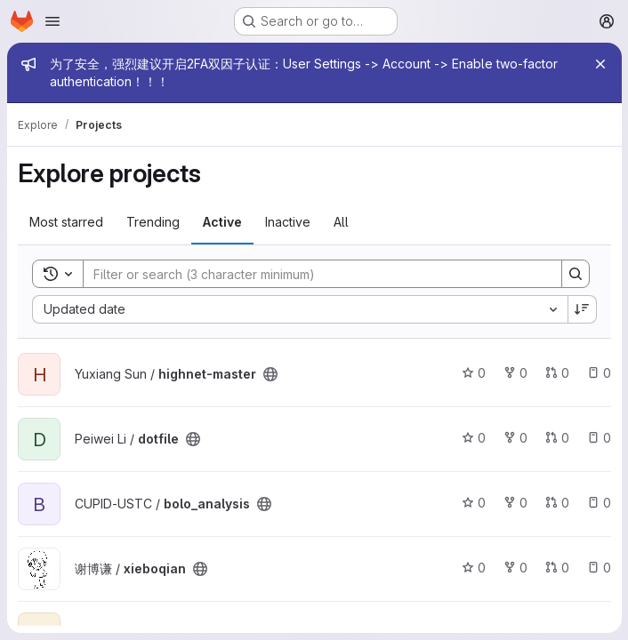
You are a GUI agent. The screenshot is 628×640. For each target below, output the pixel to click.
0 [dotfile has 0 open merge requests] (556, 437)
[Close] (599, 64)
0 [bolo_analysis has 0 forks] (515, 502)
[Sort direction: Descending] (582, 309)
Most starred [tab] (66, 221)
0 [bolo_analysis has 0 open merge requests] (556, 502)
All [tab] (341, 221)
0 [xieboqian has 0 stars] (473, 567)
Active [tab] (222, 221)
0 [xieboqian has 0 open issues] (598, 567)
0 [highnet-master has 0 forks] (515, 372)
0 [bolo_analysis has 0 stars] (473, 502)
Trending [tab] (153, 221)
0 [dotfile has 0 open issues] (598, 437)
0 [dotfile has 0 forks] (515, 437)
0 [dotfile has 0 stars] (473, 437)
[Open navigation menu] (52, 21)
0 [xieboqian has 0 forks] (515, 567)
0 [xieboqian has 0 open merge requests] (556, 567)
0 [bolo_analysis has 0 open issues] (598, 502)
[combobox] (299, 309)
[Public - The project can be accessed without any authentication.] (270, 374)
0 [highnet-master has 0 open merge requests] (556, 372)
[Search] (313, 273)
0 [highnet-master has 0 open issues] (598, 372)
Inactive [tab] (287, 221)
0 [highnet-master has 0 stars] (473, 372)
